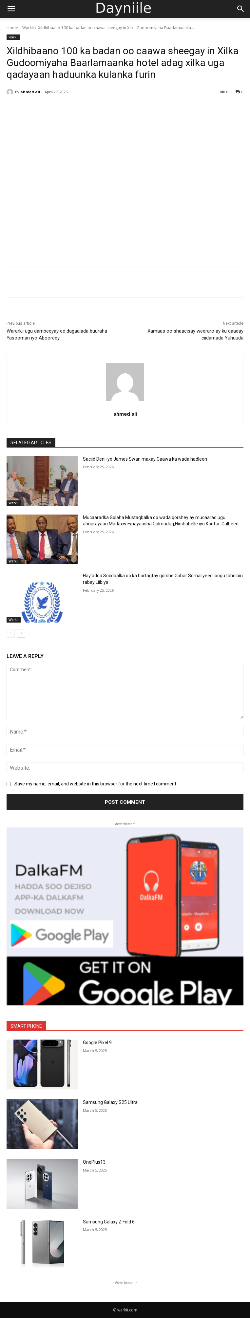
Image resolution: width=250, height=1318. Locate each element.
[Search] (241, 9)
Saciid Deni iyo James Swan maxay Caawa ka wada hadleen (145, 459)
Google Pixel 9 (97, 1042)
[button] (11, 9)
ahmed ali (30, 91)
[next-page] (21, 633)
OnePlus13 (94, 1162)
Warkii (28, 28)
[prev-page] (11, 633)
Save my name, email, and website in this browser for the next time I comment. (95, 783)
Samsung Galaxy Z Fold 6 (109, 1221)
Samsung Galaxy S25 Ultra (110, 1102)
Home (12, 28)
